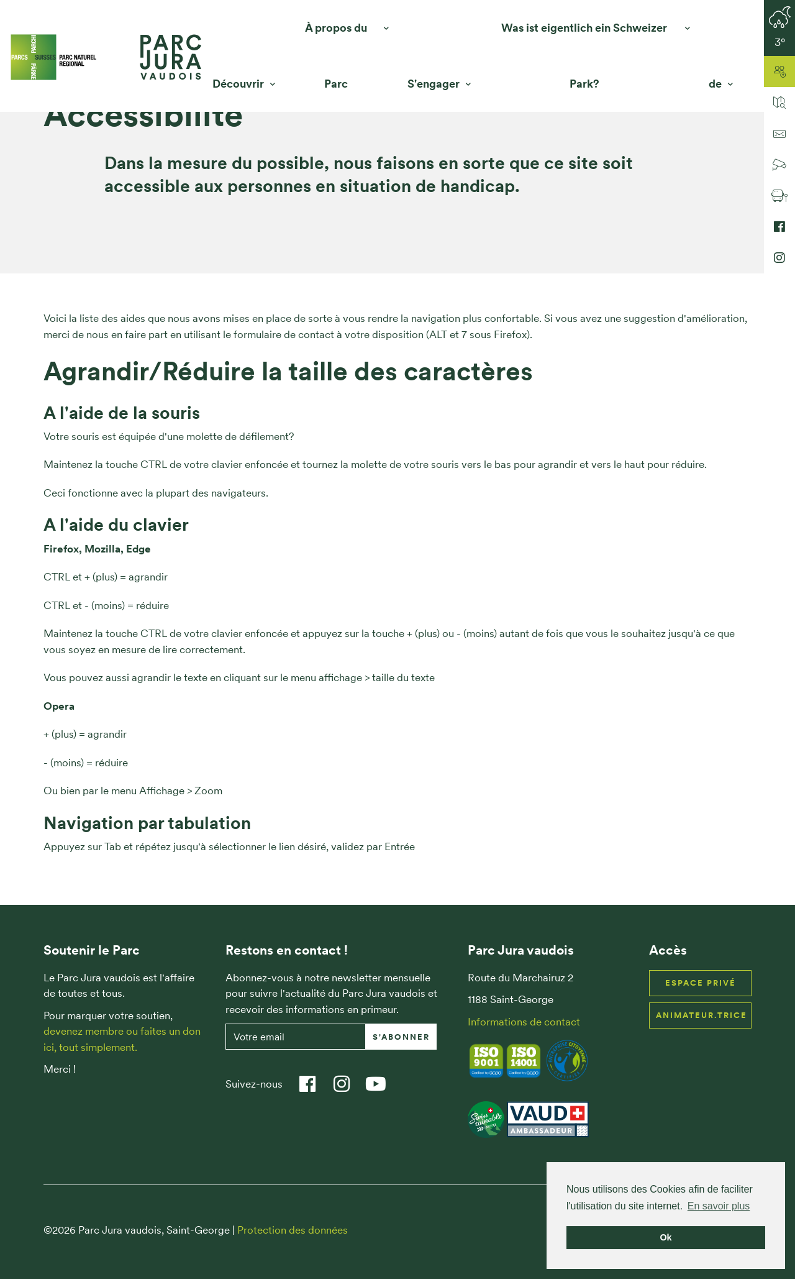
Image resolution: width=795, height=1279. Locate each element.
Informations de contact (524, 1022)
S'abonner (401, 1037)
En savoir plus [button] (719, 1206)
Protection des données (292, 1230)
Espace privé (700, 983)
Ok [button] (665, 1237)
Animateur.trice (701, 1015)
